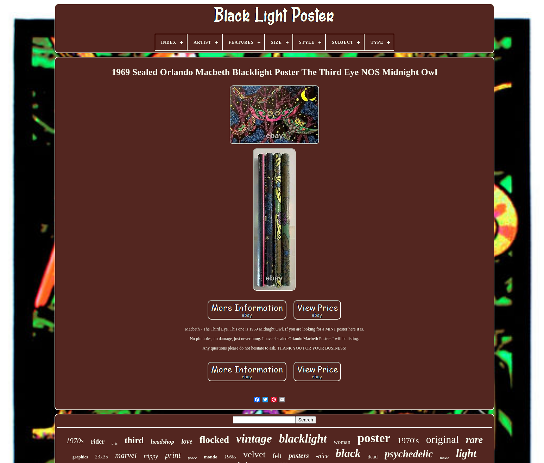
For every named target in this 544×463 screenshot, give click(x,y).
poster (374, 438)
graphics (80, 457)
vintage (254, 438)
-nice (322, 455)
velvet (254, 454)
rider (98, 441)
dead (373, 456)
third (134, 440)
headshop (162, 441)
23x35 (101, 456)
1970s (75, 441)
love (186, 441)
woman (342, 442)
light (466, 453)
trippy (151, 456)
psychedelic (409, 453)
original (442, 439)
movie (444, 458)
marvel (126, 455)
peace (192, 458)
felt (277, 455)
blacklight (303, 438)
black (348, 453)
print (173, 455)
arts (115, 443)
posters (299, 455)
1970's (408, 440)
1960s (230, 456)
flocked (214, 439)
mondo (210, 456)
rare (474, 439)
